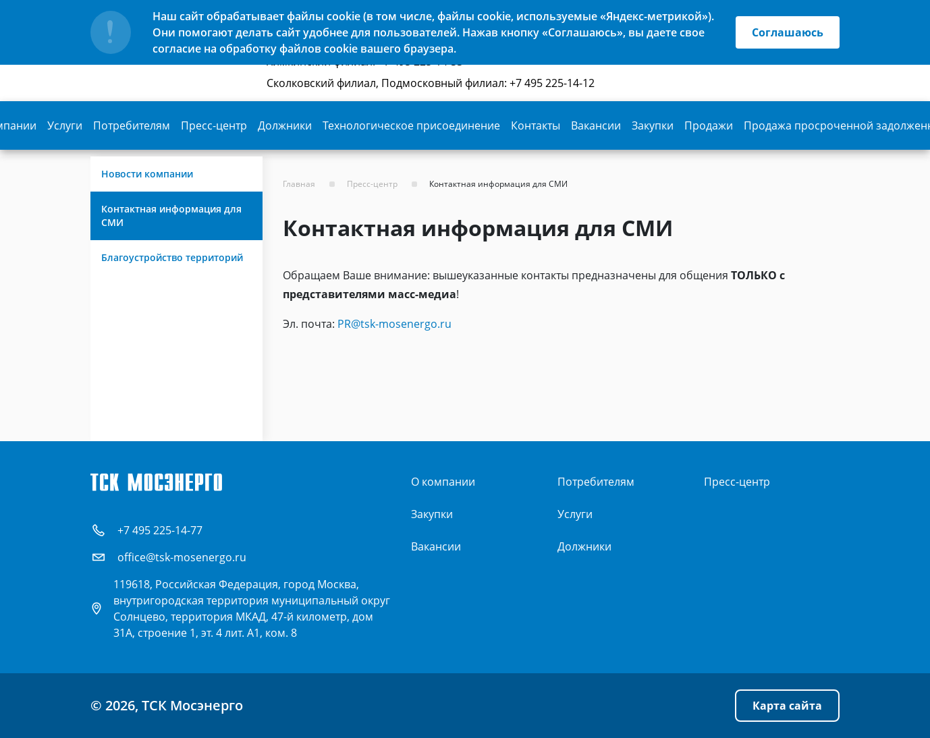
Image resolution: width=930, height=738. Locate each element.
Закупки (653, 125)
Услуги (64, 125)
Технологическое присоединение (411, 125)
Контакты (535, 125)
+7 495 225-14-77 (159, 530)
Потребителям (131, 125)
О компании (443, 481)
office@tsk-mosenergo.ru (181, 557)
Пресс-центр (214, 125)
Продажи (708, 125)
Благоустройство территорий (172, 257)
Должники (285, 125)
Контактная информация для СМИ (171, 215)
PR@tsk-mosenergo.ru (394, 323)
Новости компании (147, 173)
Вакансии (596, 125)
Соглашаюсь (787, 32)
